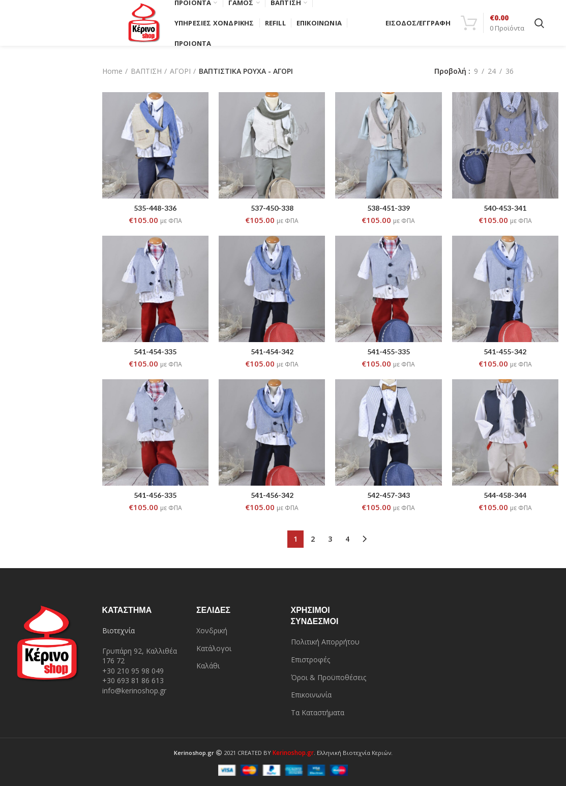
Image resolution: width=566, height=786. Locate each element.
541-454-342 (272, 351)
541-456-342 (272, 495)
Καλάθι (208, 665)
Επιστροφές (310, 659)
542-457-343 (388, 495)
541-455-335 (388, 351)
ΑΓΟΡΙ (180, 71)
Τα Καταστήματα (317, 712)
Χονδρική (211, 630)
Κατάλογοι (213, 648)
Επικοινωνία (311, 694)
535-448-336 (155, 208)
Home (112, 71)
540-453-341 (505, 208)
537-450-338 (272, 208)
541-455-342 (505, 351)
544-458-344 (505, 495)
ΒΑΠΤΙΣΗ (146, 71)
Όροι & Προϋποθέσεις (328, 677)
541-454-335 (155, 351)
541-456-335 (155, 495)
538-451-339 (388, 208)
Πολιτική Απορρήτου (325, 642)
